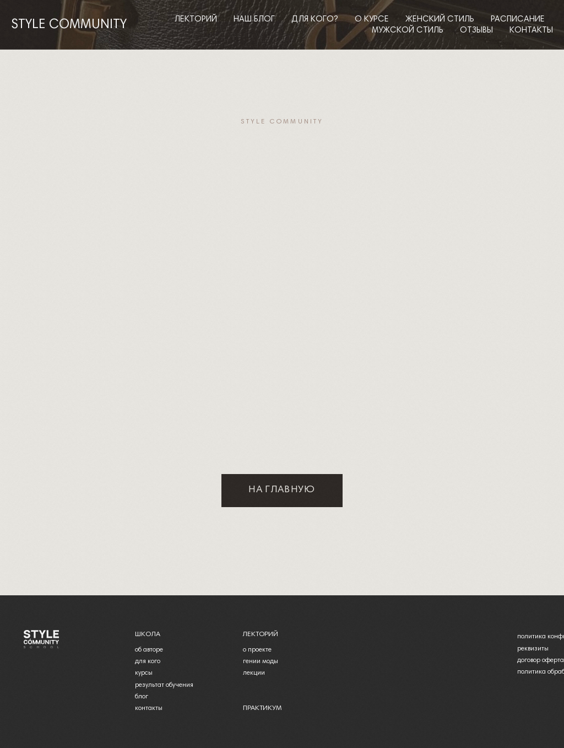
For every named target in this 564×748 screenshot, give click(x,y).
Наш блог (254, 19)
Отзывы (476, 30)
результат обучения (164, 685)
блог (141, 696)
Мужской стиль (407, 30)
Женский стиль (439, 19)
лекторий (260, 634)
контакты (148, 708)
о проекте (257, 650)
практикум (262, 708)
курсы (144, 673)
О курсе (372, 19)
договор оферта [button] (540, 660)
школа (147, 634)
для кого (147, 661)
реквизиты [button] (533, 648)
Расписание (518, 19)
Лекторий (196, 19)
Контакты (531, 30)
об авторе (149, 650)
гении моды (260, 661)
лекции (254, 673)
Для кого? (314, 19)
